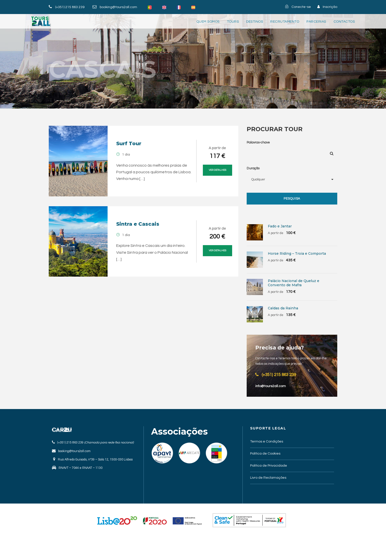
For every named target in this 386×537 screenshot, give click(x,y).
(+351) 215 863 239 (69, 7)
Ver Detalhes (217, 170)
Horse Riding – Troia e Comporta (297, 253)
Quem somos (208, 21)
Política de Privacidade (268, 465)
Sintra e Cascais (137, 224)
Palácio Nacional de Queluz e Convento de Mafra (293, 283)
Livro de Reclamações (268, 477)
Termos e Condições (266, 441)
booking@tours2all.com (118, 7)
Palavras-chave (258, 142)
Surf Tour (128, 143)
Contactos (344, 21)
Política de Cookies (265, 453)
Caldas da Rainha (283, 308)
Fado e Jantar (280, 226)
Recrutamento (284, 21)
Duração (253, 168)
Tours (233, 21)
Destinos (254, 21)
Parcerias (316, 21)
